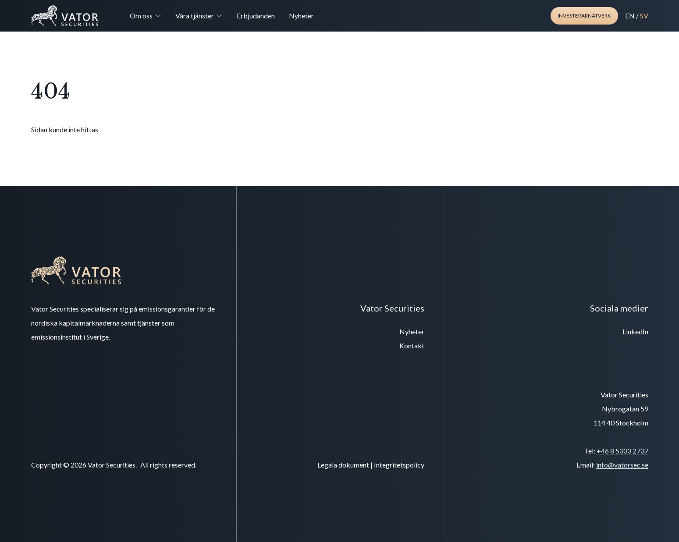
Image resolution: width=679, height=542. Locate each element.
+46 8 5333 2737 (622, 450)
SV (644, 15)
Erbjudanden (256, 15)
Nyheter (301, 15)
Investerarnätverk (584, 15)
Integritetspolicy (399, 465)
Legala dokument (343, 465)
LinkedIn (635, 331)
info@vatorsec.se (622, 465)
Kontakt (411, 345)
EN (630, 15)
